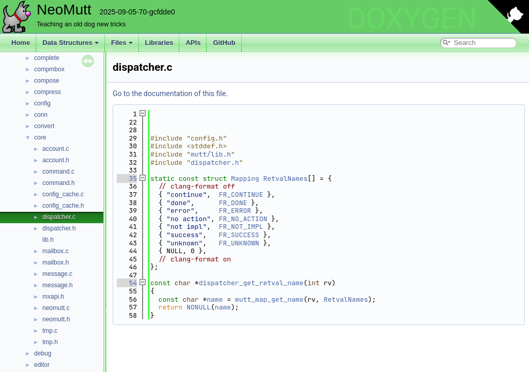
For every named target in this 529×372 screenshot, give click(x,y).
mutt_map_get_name (269, 299)
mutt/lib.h (211, 154)
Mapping (245, 178)
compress (47, 92)
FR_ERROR (235, 210)
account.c (55, 148)
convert (44, 126)
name (215, 299)
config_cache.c (63, 194)
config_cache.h (63, 205)
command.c (58, 171)
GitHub (224, 43)
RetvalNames (285, 178)
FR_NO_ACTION (243, 218)
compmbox (49, 69)
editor (42, 364)
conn (41, 114)
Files (122, 43)
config (42, 103)
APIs (192, 43)
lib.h (48, 239)
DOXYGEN (412, 18)
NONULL (198, 307)
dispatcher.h (59, 228)
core (40, 137)
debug (42, 353)
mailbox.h (55, 262)
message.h (57, 285)
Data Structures (70, 43)
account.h (55, 160)
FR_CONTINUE (241, 194)
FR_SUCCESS (239, 234)
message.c (57, 273)
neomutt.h (56, 319)
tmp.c (49, 330)
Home (20, 43)
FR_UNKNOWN (239, 243)
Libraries (159, 43)
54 (127, 282)
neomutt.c (56, 308)
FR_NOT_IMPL (241, 226)
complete (46, 57)
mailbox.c (55, 251)
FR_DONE (233, 202)
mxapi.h (53, 296)
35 (127, 178)
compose (46, 80)
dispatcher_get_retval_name (251, 282)
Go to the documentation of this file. (170, 93)
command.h (58, 183)
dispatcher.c (58, 217)
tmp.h (50, 342)
